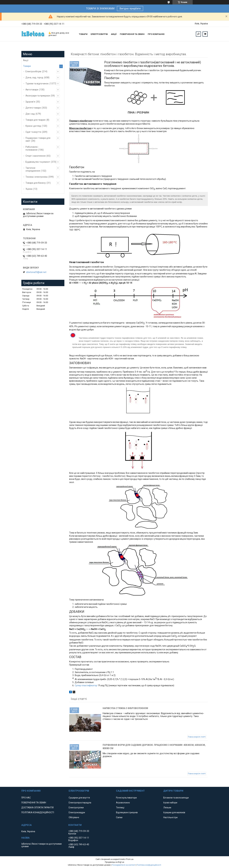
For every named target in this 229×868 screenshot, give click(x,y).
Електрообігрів (33, 71)
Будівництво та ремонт (37, 162)
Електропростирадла (80, 802)
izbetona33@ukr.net (36, 272)
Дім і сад (30, 114)
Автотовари (31, 89)
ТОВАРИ (83, 34)
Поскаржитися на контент (123, 865)
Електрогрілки (76, 807)
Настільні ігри (170, 817)
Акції (25, 60)
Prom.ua (129, 859)
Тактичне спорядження (32, 169)
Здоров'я (30, 101)
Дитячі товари (33, 107)
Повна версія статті (197, 737)
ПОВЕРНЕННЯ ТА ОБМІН (132, 34)
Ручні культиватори (126, 797)
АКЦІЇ (114, 34)
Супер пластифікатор (86, 685)
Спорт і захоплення (35, 156)
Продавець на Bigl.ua (114, 862)
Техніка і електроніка (36, 177)
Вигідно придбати (130, 8)
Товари (27, 66)
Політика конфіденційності (149, 865)
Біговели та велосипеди (176, 797)
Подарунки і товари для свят (37, 139)
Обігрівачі (74, 817)
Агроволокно (123, 802)
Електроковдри (77, 812)
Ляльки (167, 807)
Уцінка (28, 189)
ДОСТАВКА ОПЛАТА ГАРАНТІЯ (37, 807)
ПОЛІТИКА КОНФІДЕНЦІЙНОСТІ (37, 812)
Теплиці (120, 807)
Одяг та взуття (33, 132)
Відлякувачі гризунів (127, 812)
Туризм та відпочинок (37, 83)
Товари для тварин (35, 120)
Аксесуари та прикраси (37, 95)
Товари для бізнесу (35, 183)
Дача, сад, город (34, 77)
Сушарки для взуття (79, 797)
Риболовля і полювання (31, 148)
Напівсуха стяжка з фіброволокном (125, 708)
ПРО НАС (26, 797)
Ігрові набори (170, 802)
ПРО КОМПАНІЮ (156, 34)
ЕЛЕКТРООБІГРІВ (99, 34)
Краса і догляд (33, 126)
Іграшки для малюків (174, 812)
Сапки (119, 817)
